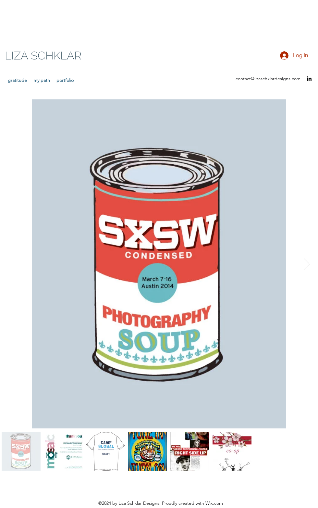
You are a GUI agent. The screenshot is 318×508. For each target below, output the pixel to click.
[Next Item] (307, 264)
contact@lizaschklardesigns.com (268, 79)
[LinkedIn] (309, 78)
